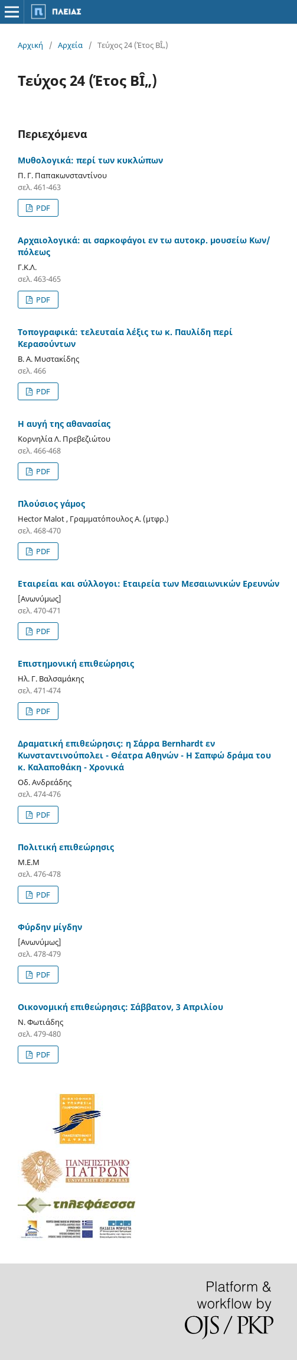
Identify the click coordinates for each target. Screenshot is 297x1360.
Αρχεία (70, 45)
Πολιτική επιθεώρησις (66, 847)
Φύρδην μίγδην (50, 927)
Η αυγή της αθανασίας (64, 423)
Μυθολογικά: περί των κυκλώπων (90, 160)
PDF (42, 207)
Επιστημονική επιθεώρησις (76, 663)
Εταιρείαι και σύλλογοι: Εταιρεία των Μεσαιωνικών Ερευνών (148, 583)
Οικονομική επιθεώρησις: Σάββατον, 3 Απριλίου (120, 1006)
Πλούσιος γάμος (51, 503)
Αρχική (30, 45)
